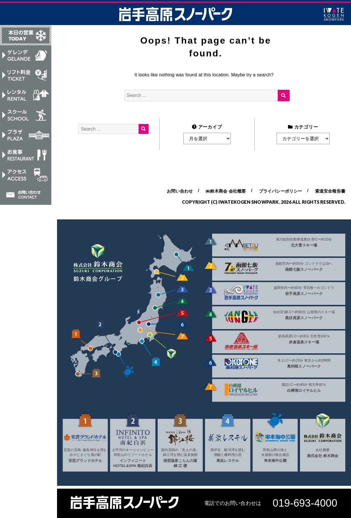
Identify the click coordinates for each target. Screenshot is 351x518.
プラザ (25, 136)
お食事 (25, 157)
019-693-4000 (305, 503)
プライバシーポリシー (280, 191)
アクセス (25, 177)
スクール (25, 116)
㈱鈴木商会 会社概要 (226, 191)
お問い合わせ (25, 197)
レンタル (25, 96)
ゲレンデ (25, 56)
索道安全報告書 (330, 191)
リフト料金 (25, 76)
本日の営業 (25, 35)
